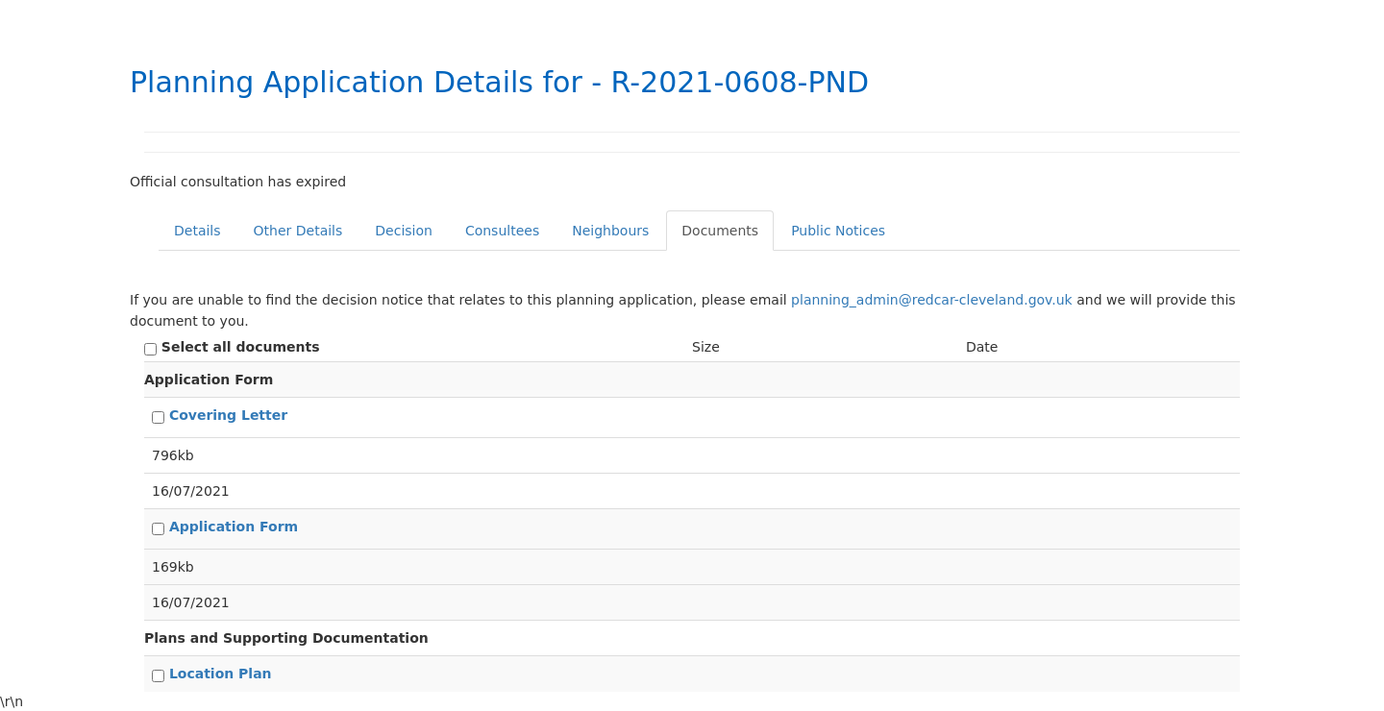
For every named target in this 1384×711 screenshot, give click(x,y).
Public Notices (838, 230)
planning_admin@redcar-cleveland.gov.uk (932, 299)
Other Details (298, 230)
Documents (719, 230)
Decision (403, 230)
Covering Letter (228, 415)
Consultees (502, 230)
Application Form (233, 526)
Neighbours (610, 230)
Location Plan (220, 673)
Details (197, 230)
